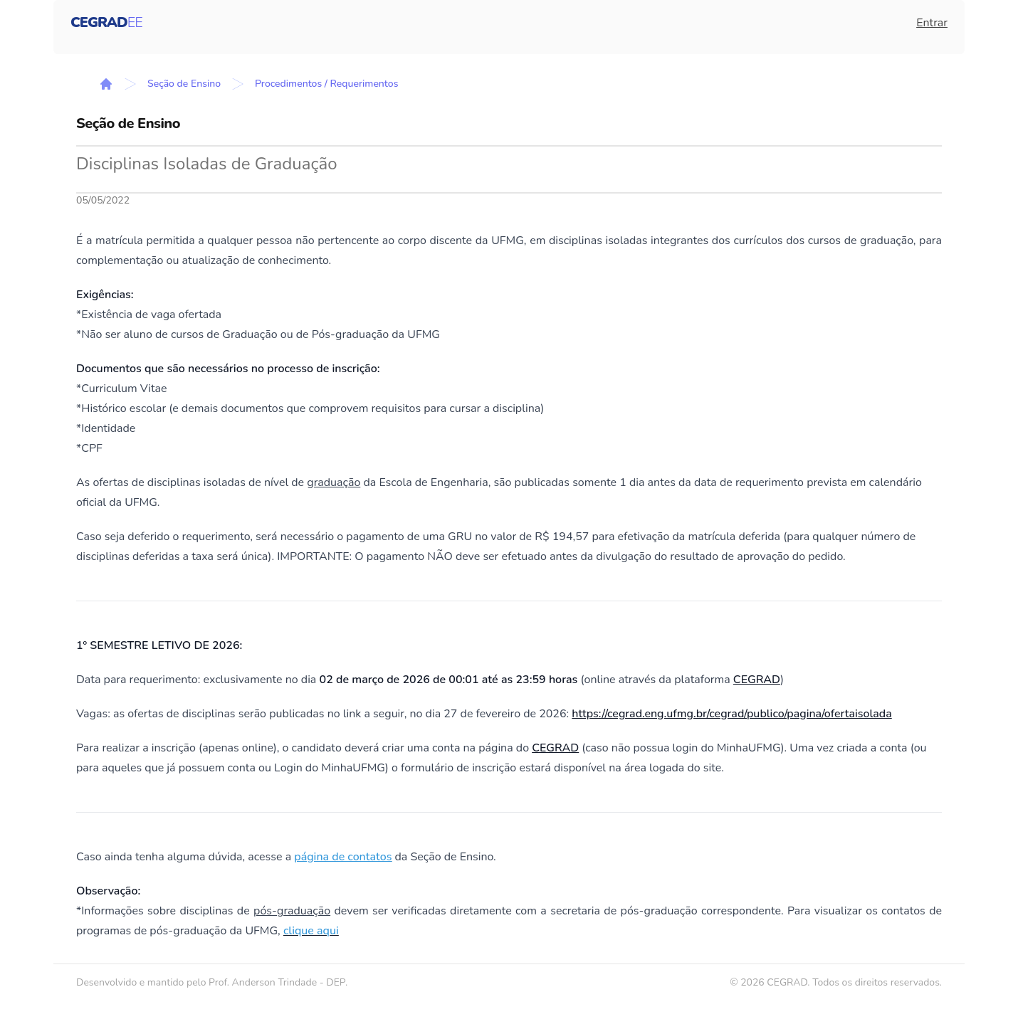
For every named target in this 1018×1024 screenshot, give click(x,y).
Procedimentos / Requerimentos (326, 83)
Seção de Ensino (184, 83)
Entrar (932, 23)
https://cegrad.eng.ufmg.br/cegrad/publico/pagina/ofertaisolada (731, 714)
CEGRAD (756, 679)
